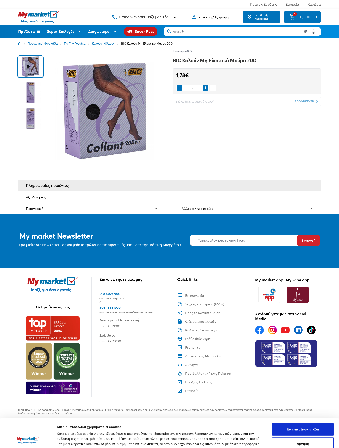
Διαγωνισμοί (102, 31)
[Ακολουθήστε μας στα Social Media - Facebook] (259, 330)
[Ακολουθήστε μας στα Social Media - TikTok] (311, 330)
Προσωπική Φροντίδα (43, 43)
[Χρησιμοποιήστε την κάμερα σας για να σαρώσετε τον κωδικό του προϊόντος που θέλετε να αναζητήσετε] (306, 31)
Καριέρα (314, 4)
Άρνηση (303, 416)
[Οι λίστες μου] (213, 88)
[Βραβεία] (52, 355)
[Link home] (19, 43)
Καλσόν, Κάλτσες (103, 43)
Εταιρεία (292, 4)
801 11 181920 (110, 307)
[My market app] (269, 295)
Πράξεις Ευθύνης (263, 4)
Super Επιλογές (64, 31)
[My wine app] (297, 295)
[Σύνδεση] (210, 17)
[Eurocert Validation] (286, 353)
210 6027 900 (109, 294)
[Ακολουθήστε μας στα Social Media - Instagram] (272, 330)
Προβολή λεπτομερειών (256, 439)
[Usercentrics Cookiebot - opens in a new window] (28, 439)
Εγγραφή (308, 240)
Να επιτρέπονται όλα (303, 402)
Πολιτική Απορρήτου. (165, 244)
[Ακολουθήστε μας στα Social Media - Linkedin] (298, 330)
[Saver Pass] (140, 31)
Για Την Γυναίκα (74, 43)
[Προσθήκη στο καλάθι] (205, 88)
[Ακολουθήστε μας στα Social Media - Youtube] (285, 330)
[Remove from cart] (179, 88)
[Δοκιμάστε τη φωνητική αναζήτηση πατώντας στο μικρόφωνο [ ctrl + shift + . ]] (313, 31)
